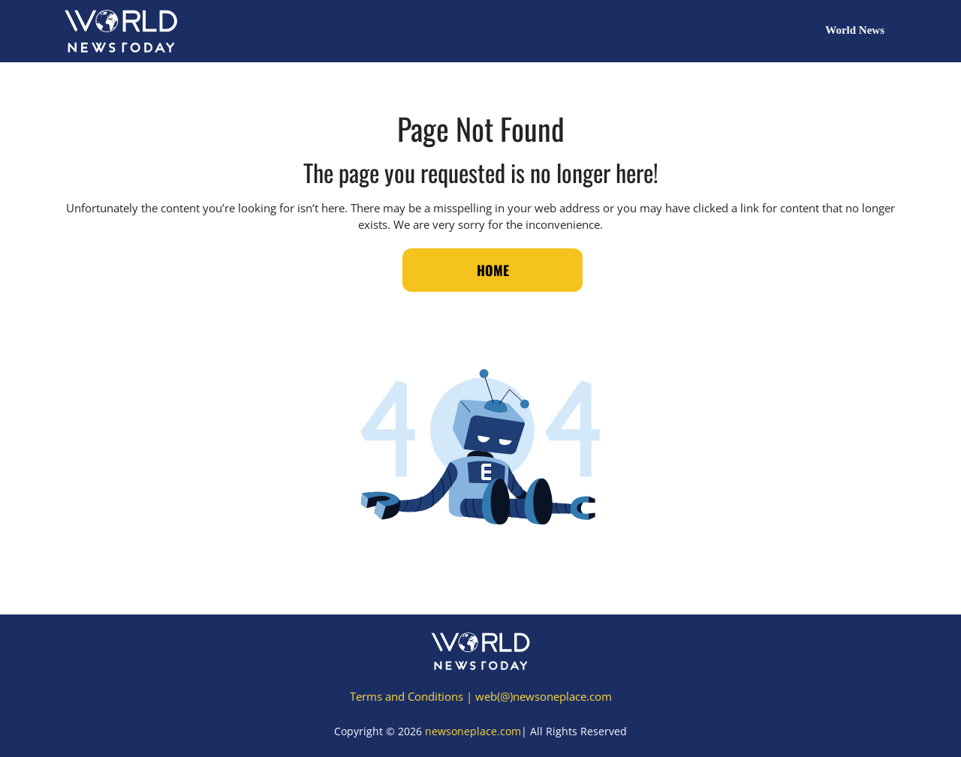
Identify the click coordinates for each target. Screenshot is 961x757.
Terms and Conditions (406, 696)
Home (493, 270)
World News (854, 30)
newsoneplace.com (473, 731)
